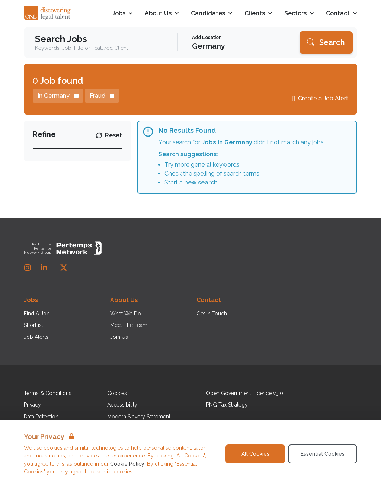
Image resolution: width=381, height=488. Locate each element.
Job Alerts (36, 337)
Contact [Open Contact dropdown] (341, 13)
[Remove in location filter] (58, 96)
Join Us (119, 337)
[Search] (326, 42)
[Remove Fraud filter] (102, 96)
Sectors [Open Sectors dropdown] (299, 13)
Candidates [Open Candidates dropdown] (212, 13)
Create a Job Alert (323, 98)
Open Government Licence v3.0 (244, 393)
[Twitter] (64, 268)
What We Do (125, 314)
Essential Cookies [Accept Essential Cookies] (323, 454)
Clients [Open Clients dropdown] (258, 13)
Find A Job (37, 314)
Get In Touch (211, 314)
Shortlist (33, 325)
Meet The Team (128, 325)
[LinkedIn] (44, 268)
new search (201, 182)
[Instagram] (27, 268)
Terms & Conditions (47, 393)
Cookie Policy (127, 464)
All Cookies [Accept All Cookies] (255, 454)
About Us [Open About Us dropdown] (162, 13)
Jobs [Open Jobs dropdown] (122, 13)
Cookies (117, 393)
